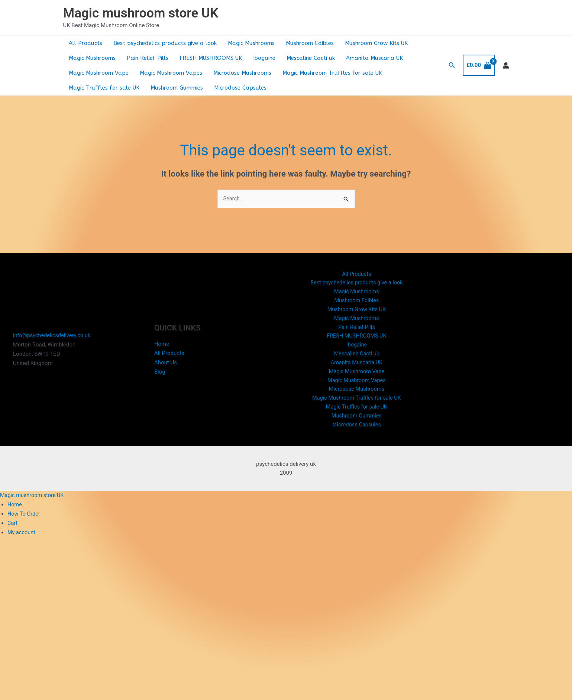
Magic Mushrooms (251, 43)
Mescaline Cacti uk (311, 58)
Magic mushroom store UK (141, 13)
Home (161, 347)
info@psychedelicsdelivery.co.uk (53, 339)
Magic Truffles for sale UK (104, 87)
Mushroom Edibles (310, 43)
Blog (159, 375)
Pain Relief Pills (147, 58)
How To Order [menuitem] (24, 520)
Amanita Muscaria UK (374, 58)
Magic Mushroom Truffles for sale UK (332, 73)
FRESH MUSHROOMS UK (211, 58)
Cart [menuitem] (12, 529)
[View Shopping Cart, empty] (479, 65)
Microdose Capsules (240, 87)
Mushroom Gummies (177, 87)
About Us (165, 365)
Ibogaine (264, 58)
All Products (85, 43)
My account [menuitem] (21, 538)
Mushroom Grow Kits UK (376, 43)
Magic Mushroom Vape (99, 73)
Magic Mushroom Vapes (171, 73)
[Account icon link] (505, 65)
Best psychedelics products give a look (165, 43)
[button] (452, 65)
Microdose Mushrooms (242, 73)
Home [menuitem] (14, 511)
